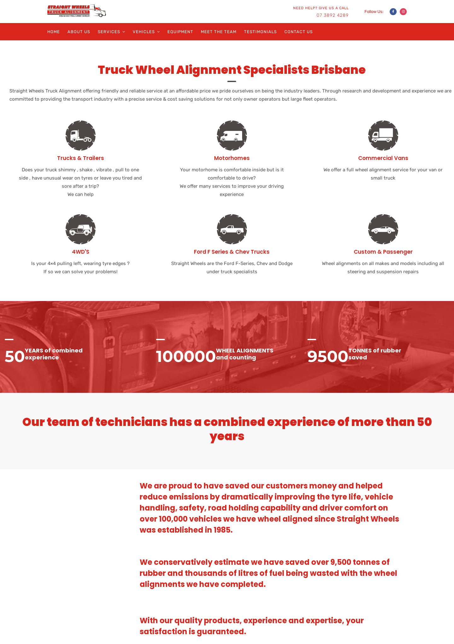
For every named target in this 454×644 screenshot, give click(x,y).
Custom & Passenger (383, 252)
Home (53, 31)
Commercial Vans (383, 158)
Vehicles (144, 31)
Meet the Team (218, 31)
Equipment (180, 31)
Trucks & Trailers (80, 158)
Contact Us (298, 31)
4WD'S (80, 252)
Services (109, 31)
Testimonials (260, 31)
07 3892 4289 (333, 15)
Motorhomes (232, 158)
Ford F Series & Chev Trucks (232, 252)
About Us (78, 31)
